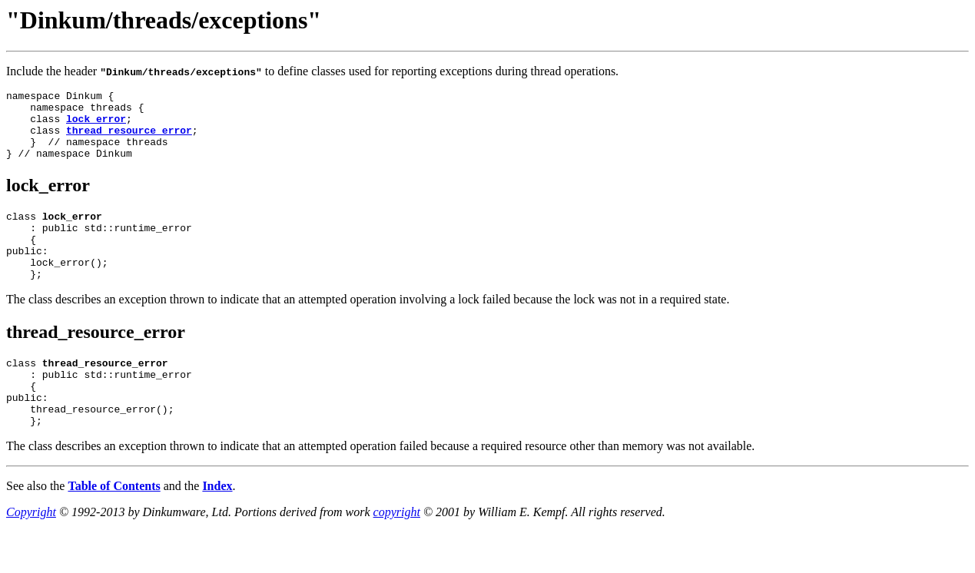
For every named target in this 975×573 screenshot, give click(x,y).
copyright (396, 553)
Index (217, 527)
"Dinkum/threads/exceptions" (163, 20)
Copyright (31, 553)
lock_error (96, 125)
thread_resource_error (129, 139)
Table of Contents (114, 527)
